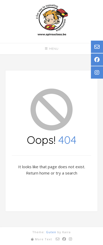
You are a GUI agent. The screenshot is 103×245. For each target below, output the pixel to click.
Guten (51, 232)
